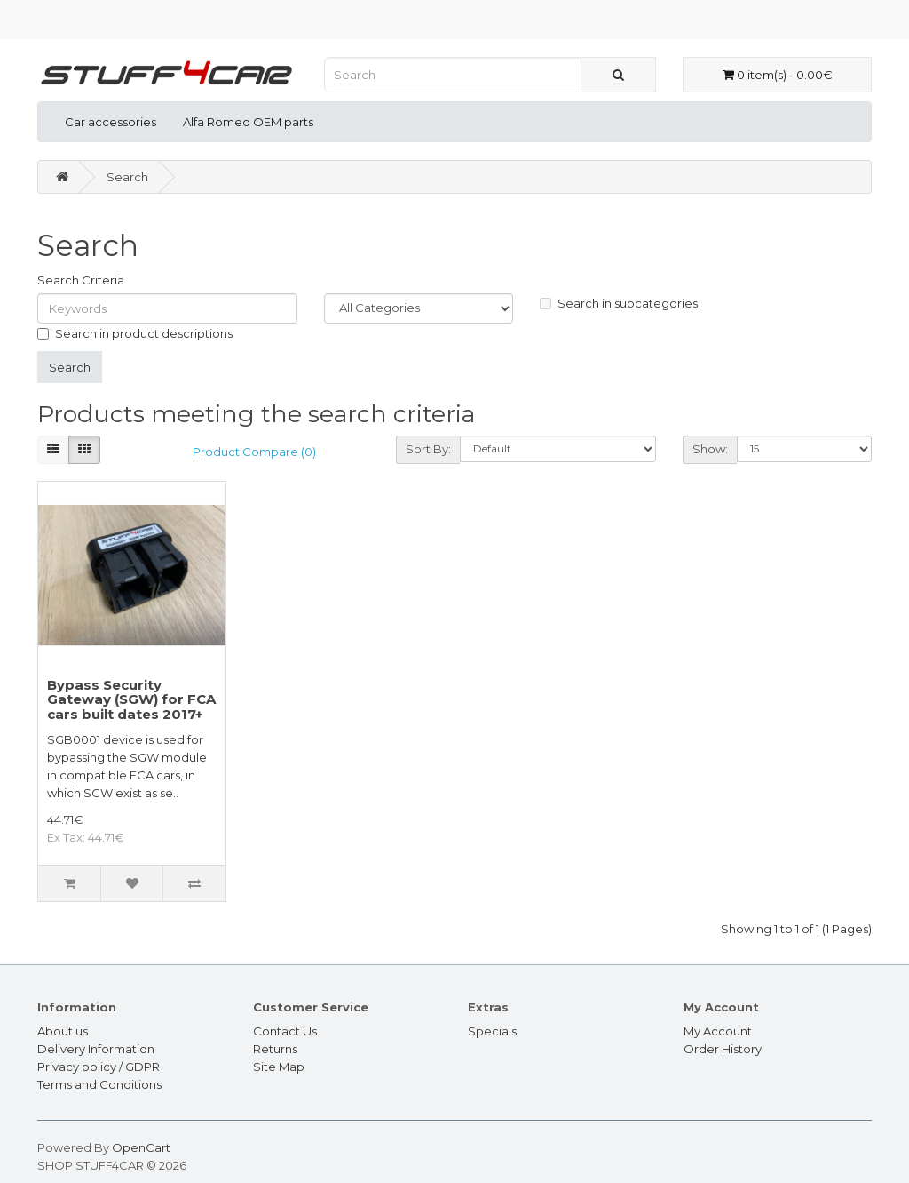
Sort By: (428, 449)
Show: (710, 449)
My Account (718, 1031)
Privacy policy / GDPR (98, 1066)
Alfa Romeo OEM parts (248, 122)
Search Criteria (80, 280)
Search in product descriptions (135, 333)
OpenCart (141, 1147)
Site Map (278, 1066)
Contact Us (285, 1031)
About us (62, 1031)
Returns (275, 1049)
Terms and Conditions (99, 1084)
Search (127, 177)
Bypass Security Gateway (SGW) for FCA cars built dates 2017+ (131, 699)
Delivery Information (95, 1049)
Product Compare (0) (254, 451)
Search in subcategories (619, 303)
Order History (723, 1049)
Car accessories (110, 122)
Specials (492, 1031)
